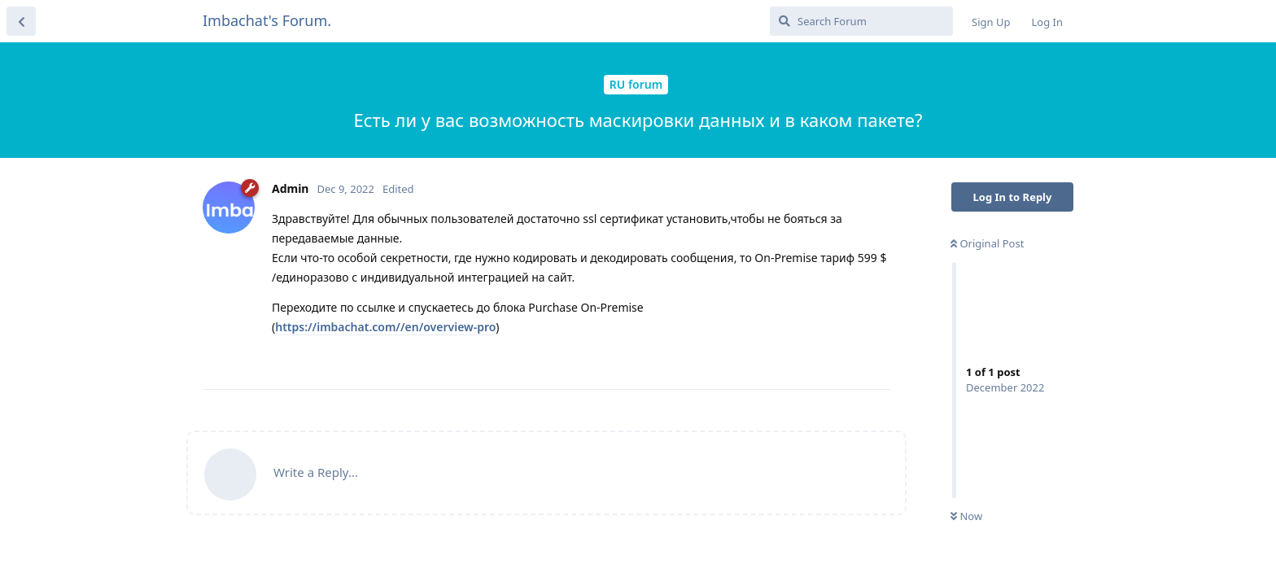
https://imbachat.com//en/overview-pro (385, 327)
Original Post (987, 243)
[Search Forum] (861, 21)
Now (966, 516)
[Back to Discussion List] (21, 21)
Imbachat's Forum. (267, 20)
